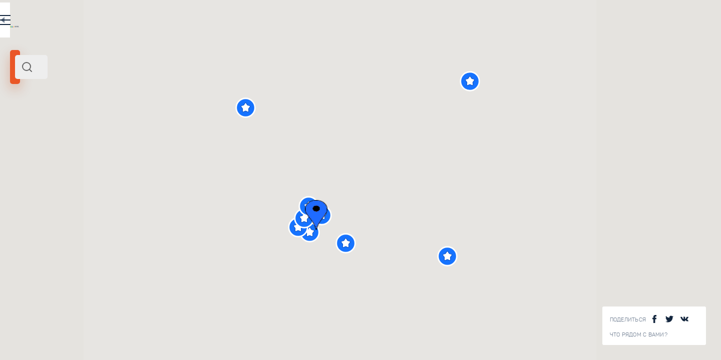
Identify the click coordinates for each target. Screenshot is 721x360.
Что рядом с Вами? (638, 335)
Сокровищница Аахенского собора (159, 285)
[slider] (37, 181)
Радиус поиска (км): (37, 165)
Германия (122, 136)
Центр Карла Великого (152, 355)
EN (219, 22)
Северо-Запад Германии (70, 136)
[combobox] (135, 67)
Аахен (23, 136)
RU (198, 22)
